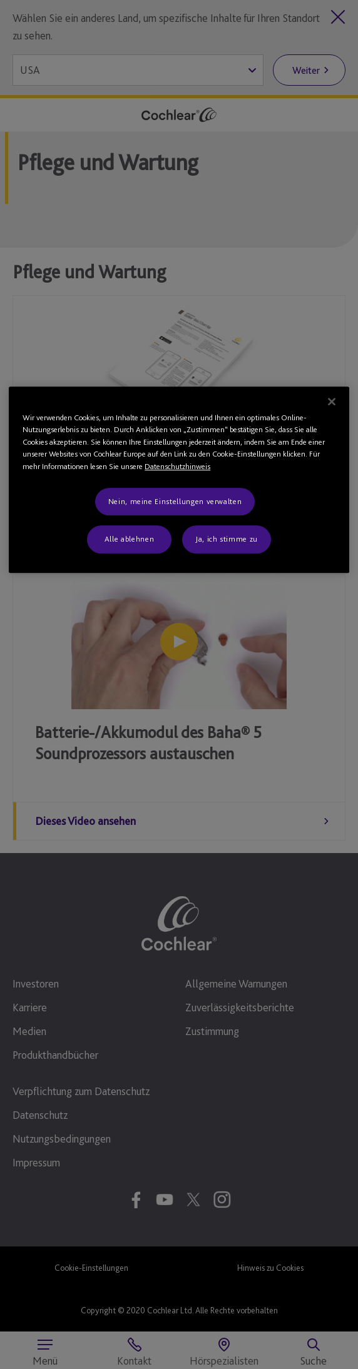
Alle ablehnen (129, 539)
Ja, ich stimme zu (226, 539)
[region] (179, 479)
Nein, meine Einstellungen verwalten (175, 502)
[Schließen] (331, 401)
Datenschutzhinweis (177, 466)
